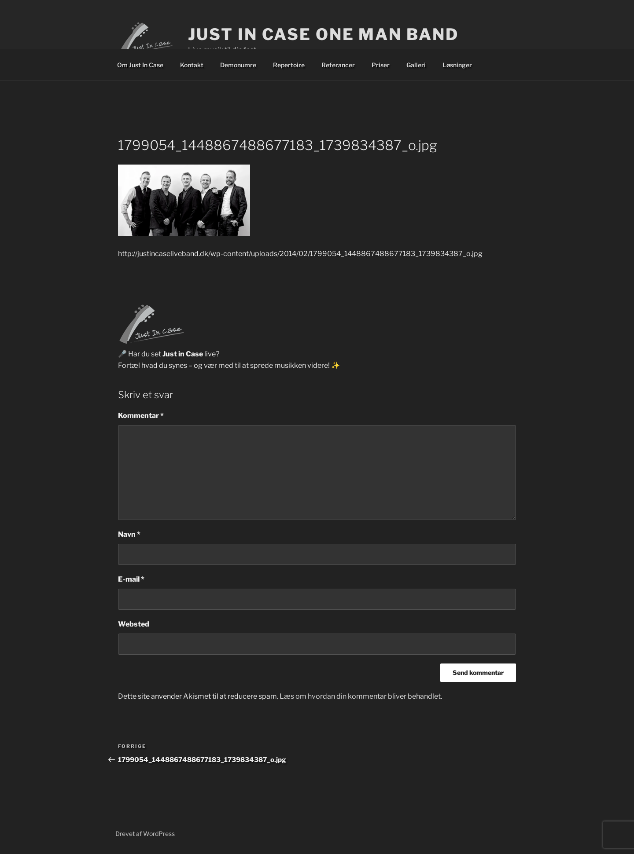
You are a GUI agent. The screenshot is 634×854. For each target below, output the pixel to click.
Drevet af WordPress (145, 833)
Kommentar (141, 415)
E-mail (131, 579)
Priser (381, 65)
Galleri (416, 65)
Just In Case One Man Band (323, 34)
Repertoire (289, 65)
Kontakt (191, 65)
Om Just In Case (140, 65)
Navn (129, 534)
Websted (133, 624)
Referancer (338, 65)
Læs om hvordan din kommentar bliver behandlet (360, 696)
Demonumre (238, 65)
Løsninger (457, 65)
